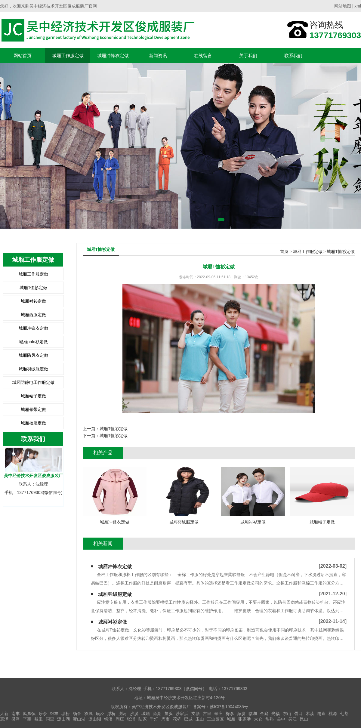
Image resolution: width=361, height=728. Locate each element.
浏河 (123, 713)
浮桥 (111, 713)
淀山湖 (63, 719)
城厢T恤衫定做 (34, 287)
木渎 (310, 713)
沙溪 (134, 713)
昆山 (304, 719)
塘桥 (65, 713)
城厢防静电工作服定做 (33, 382)
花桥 (177, 719)
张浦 (131, 719)
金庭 (264, 713)
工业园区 (215, 719)
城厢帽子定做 (33, 395)
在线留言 (203, 55)
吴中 (281, 719)
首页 (284, 251)
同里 (50, 719)
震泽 (4, 719)
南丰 (15, 713)
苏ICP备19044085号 (229, 706)
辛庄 (218, 713)
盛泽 (15, 719)
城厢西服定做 (33, 314)
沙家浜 (182, 713)
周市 (165, 719)
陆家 (142, 719)
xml (357, 6)
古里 (207, 713)
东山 (287, 713)
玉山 (200, 719)
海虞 (241, 713)
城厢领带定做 (33, 409)
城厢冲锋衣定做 (113, 55)
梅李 (230, 713)
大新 (4, 713)
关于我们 (248, 55)
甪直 (321, 713)
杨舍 (77, 713)
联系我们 (293, 55)
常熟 (269, 719)
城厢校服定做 (33, 423)
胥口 (298, 713)
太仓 (258, 719)
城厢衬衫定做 (33, 301)
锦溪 (108, 719)
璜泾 (100, 713)
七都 (344, 713)
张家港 (244, 719)
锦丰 (54, 713)
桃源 (333, 713)
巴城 (188, 719)
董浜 (168, 713)
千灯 (154, 719)
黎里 (38, 719)
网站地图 (342, 6)
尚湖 (157, 713)
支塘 (195, 713)
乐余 (43, 713)
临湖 (252, 713)
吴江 (292, 719)
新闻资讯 (158, 55)
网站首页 (23, 55)
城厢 (145, 713)
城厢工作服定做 (68, 55)
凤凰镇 (29, 713)
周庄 (120, 719)
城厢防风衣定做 (33, 355)
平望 (27, 719)
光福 (275, 713)
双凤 (88, 713)
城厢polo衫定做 (33, 341)
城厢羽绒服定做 (33, 368)
